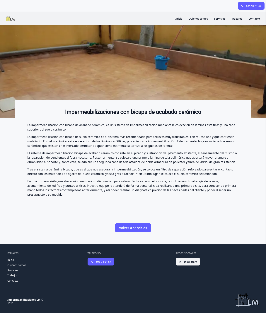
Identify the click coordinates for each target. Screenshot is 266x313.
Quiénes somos (198, 18)
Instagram (188, 261)
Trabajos (237, 18)
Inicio (178, 18)
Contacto (254, 18)
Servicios (219, 18)
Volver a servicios (133, 228)
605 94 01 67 (251, 6)
